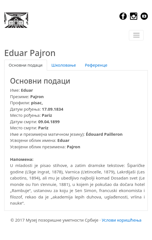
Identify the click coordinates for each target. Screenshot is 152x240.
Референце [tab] (96, 65)
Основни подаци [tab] (26, 65)
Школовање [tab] (64, 65)
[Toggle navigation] (136, 35)
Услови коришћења (121, 220)
